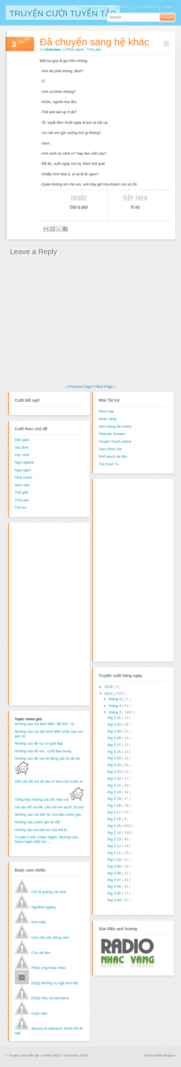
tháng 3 (115, 712)
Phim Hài (106, 411)
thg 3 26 (115, 751)
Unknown (53, 49)
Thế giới (21, 492)
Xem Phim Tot (110, 449)
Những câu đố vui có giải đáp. (39, 743)
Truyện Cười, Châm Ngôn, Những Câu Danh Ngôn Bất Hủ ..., (46, 839)
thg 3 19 (115, 798)
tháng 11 (116, 699)
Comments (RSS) (76, 1055)
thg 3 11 (115, 853)
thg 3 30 (115, 724)
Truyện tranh (146, 7)
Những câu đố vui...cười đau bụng (43, 751)
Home (168, 7)
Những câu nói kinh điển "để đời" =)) (44, 724)
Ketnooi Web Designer (159, 1055)
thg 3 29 (115, 731)
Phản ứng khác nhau (48, 968)
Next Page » (105, 386)
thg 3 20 (115, 792)
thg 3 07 (115, 880)
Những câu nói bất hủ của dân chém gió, (48, 814)
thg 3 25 (115, 758)
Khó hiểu (38, 922)
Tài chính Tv (109, 464)
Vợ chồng (122, 7)
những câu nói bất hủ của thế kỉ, (41, 830)
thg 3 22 (115, 778)
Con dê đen (40, 953)
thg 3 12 (115, 846)
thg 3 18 (115, 805)
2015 (109, 687)
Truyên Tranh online (115, 441)
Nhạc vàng (107, 419)
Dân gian (22, 440)
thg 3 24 (115, 765)
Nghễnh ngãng (43, 907)
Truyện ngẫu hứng (93, 7)
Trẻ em (20, 507)
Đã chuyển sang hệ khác (94, 41)
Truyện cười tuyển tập (62, 12)
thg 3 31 (115, 717)
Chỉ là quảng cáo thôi (48, 892)
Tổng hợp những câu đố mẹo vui (49, 799)
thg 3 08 (115, 873)
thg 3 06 (115, 886)
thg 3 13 (115, 839)
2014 (109, 693)
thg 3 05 (115, 893)
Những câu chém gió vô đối (37, 822)
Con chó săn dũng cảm (50, 937)
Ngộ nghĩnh (24, 462)
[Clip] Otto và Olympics (50, 998)
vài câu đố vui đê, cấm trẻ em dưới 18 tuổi (49, 807)
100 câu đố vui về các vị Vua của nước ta (49, 781)
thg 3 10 (115, 859)
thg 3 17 (115, 812)
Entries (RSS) (52, 1055)
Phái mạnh (75, 49)
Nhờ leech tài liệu (113, 456)
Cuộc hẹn (39, 1013)
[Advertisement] (37, 613)
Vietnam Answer (112, 434)
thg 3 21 (115, 785)
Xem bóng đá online (115, 426)
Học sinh (22, 455)
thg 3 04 (115, 900)
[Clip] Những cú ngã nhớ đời (54, 983)
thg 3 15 (115, 826)
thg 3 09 (115, 866)
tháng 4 (115, 706)
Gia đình (22, 447)
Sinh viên (22, 485)
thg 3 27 (115, 745)
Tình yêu (94, 49)
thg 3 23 (115, 772)
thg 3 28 (115, 738)
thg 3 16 (115, 819)
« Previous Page (79, 386)
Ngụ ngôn (23, 470)
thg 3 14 (115, 832)
